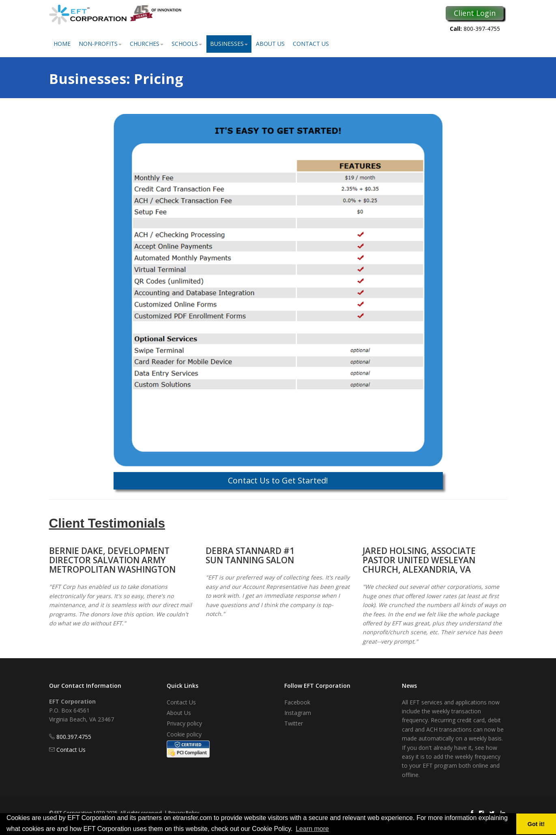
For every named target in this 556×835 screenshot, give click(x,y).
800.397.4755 (73, 737)
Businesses (229, 43)
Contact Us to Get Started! (278, 480)
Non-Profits (100, 43)
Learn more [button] (312, 828)
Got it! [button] (536, 824)
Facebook (297, 702)
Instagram (297, 713)
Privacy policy (184, 723)
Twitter (293, 723)
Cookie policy (184, 734)
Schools (187, 43)
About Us (270, 43)
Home (62, 43)
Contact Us (311, 43)
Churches (146, 43)
